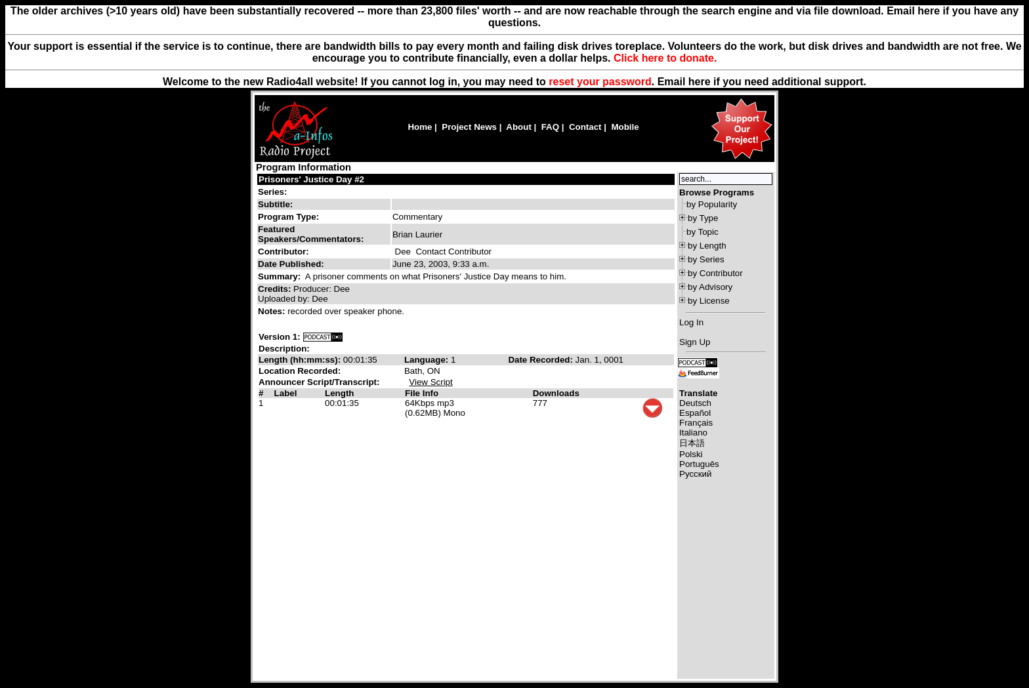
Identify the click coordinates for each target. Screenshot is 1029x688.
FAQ (550, 127)
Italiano (693, 432)
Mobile (625, 127)
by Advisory (710, 287)
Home (420, 127)
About (519, 127)
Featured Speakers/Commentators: (311, 234)
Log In (691, 322)
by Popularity (711, 204)
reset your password (600, 81)
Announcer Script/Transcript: (319, 382)
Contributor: (283, 251)
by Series (706, 259)
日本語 (692, 443)
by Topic (702, 232)
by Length (707, 246)
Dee (403, 251)
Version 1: (280, 337)
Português (699, 464)
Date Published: (291, 264)
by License (709, 301)
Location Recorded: (300, 371)
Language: (427, 360)
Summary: (280, 276)
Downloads (556, 393)
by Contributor (715, 273)
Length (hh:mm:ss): (301, 360)
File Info (421, 393)
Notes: (272, 311)
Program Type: (288, 217)
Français (696, 423)
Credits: (275, 289)
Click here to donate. (665, 58)
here (699, 81)
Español (695, 413)
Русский (695, 474)
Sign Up (694, 342)
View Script (430, 382)
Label (285, 393)
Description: (284, 349)
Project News (469, 127)
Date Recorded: (541, 360)
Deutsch (695, 403)
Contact (585, 127)
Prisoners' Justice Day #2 (311, 179)
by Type (703, 218)
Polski (691, 454)
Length (339, 393)
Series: (272, 192)
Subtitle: (275, 204)
